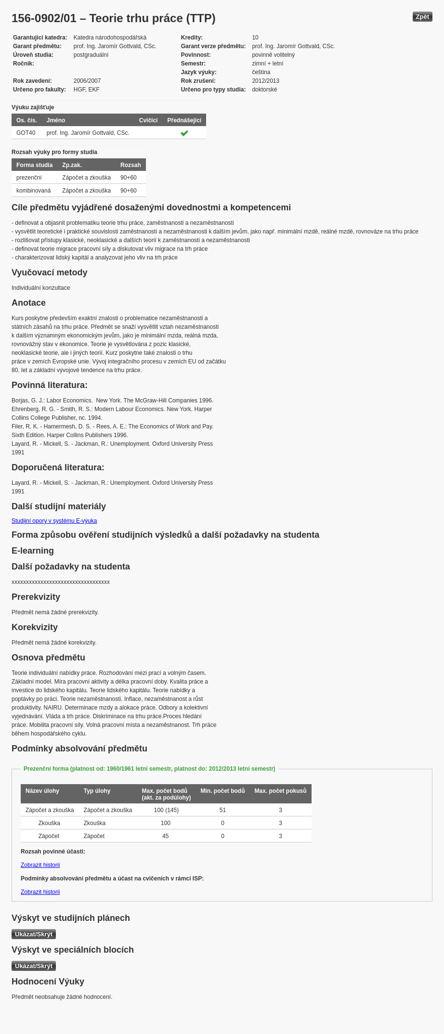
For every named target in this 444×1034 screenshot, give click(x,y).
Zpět (422, 16)
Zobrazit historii (40, 865)
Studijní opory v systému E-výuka (54, 520)
